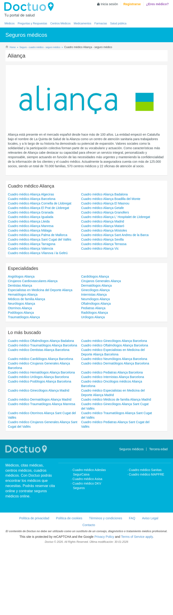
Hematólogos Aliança (23, 362)
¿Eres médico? (157, 4)
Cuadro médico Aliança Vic (100, 316)
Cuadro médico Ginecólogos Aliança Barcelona (114, 408)
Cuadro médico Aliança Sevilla (102, 307)
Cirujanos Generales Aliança (101, 348)
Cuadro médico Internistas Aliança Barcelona (112, 444)
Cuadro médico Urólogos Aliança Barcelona (38, 444)
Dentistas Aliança (20, 353)
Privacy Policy (104, 604)
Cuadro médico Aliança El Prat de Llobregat (38, 275)
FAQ (132, 586)
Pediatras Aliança (93, 376)
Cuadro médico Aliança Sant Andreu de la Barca (115, 302)
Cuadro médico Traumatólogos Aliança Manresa (41, 471)
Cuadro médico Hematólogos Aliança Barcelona (41, 440)
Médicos (10, 23)
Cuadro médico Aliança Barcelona (31, 266)
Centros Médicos (60, 23)
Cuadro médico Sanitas (145, 537)
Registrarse (132, 4)
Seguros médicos (131, 517)
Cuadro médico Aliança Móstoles (104, 298)
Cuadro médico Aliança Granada (30, 280)
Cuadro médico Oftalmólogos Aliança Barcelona (114, 413)
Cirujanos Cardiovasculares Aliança (32, 348)
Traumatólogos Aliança (24, 385)
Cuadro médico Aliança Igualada (30, 284)
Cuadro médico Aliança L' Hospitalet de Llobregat (115, 284)
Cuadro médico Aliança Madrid (102, 289)
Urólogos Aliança (93, 385)
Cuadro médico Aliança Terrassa (103, 311)
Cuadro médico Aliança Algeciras (31, 262)
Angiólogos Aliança (21, 344)
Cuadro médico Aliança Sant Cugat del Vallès (39, 307)
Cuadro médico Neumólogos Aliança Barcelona (114, 426)
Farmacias (100, 23)
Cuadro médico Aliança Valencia (30, 316)
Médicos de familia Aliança (26, 367)
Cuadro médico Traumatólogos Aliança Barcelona (42, 413)
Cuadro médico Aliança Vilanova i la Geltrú (38, 321)
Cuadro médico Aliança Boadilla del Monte (110, 266)
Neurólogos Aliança (21, 371)
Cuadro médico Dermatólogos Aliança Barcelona (115, 431)
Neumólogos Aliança (95, 367)
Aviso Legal (150, 586)
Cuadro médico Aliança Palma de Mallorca (37, 302)
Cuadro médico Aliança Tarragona (31, 311)
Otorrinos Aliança (20, 376)
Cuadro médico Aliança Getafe (102, 275)
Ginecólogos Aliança (95, 358)
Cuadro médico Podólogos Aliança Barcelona (39, 449)
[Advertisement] (86, 82)
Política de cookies (69, 586)
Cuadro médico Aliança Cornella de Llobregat (39, 271)
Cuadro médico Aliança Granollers (105, 280)
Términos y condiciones (105, 586)
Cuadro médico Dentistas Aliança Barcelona (38, 417)
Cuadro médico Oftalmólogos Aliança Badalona (41, 408)
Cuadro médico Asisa (87, 546)
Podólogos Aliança (21, 380)
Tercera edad (158, 517)
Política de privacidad (34, 586)
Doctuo (30, 6)
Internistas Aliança (94, 362)
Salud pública (118, 23)
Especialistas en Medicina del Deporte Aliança (40, 358)
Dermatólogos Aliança (96, 353)
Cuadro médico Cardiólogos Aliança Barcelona (40, 426)
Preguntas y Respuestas (32, 23)
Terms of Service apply (137, 604)
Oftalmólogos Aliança (96, 371)
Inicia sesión (109, 4)
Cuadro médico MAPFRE (146, 542)
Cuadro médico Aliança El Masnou (105, 271)
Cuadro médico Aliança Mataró (102, 293)
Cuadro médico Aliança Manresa (30, 293)
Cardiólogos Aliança (95, 344)
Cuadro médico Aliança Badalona (104, 262)
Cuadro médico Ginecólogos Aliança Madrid (38, 458)
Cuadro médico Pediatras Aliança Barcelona (112, 440)
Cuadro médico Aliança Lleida (29, 289)
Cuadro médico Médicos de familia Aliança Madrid (116, 467)
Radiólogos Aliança (94, 380)
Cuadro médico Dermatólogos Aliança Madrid (39, 467)
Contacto (88, 592)
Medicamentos (82, 23)
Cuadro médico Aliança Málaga (30, 298)
